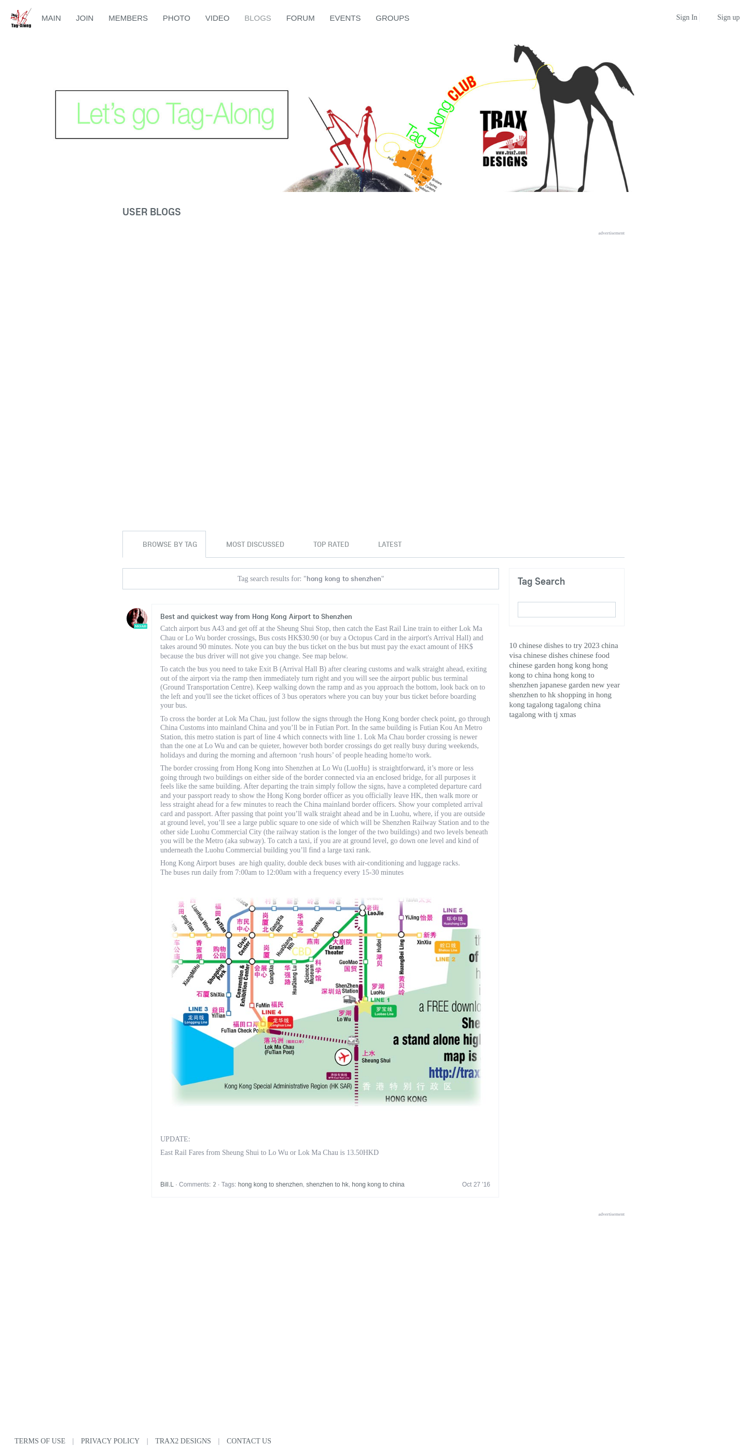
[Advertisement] (373, 308)
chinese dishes (545, 655)
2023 (592, 645)
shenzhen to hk (327, 1184)
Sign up (728, 17)
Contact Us (249, 1441)
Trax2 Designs (183, 1441)
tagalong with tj (533, 714)
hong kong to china (378, 1184)
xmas (568, 714)
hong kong (573, 665)
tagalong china (578, 704)
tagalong (540, 704)
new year (605, 685)
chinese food (590, 655)
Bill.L (167, 1184)
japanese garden (565, 685)
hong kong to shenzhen (270, 1184)
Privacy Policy (110, 1441)
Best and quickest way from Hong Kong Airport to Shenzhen (256, 616)
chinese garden (532, 665)
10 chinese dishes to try (545, 645)
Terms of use (40, 1441)
